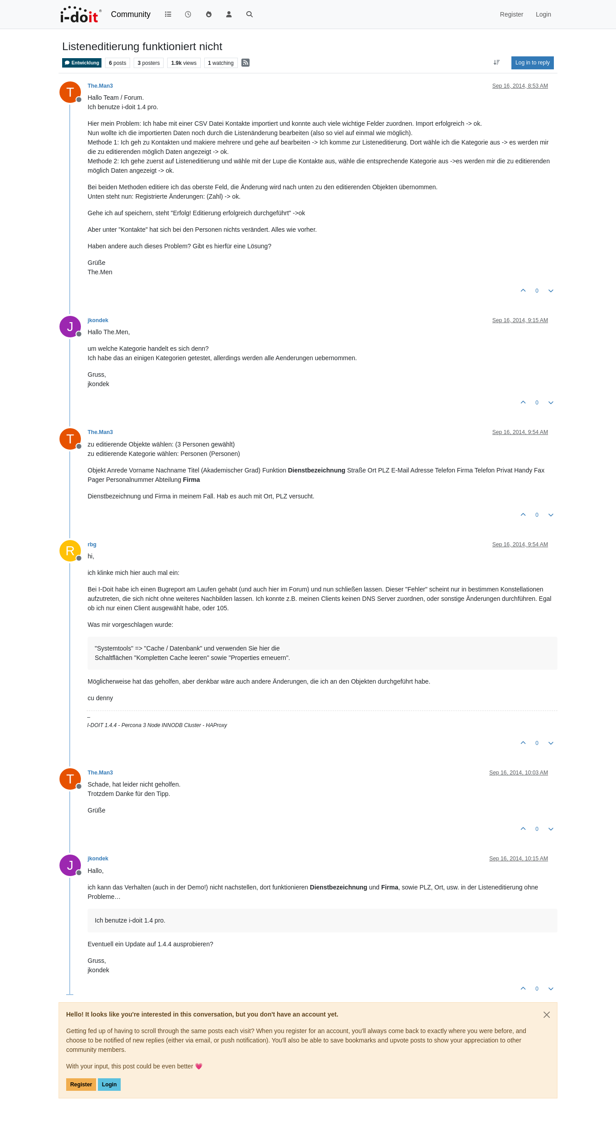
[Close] (546, 1015)
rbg (92, 544)
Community (131, 14)
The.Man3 (100, 86)
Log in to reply (532, 63)
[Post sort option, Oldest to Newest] (496, 62)
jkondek (98, 320)
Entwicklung (81, 63)
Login (109, 1084)
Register (81, 1084)
